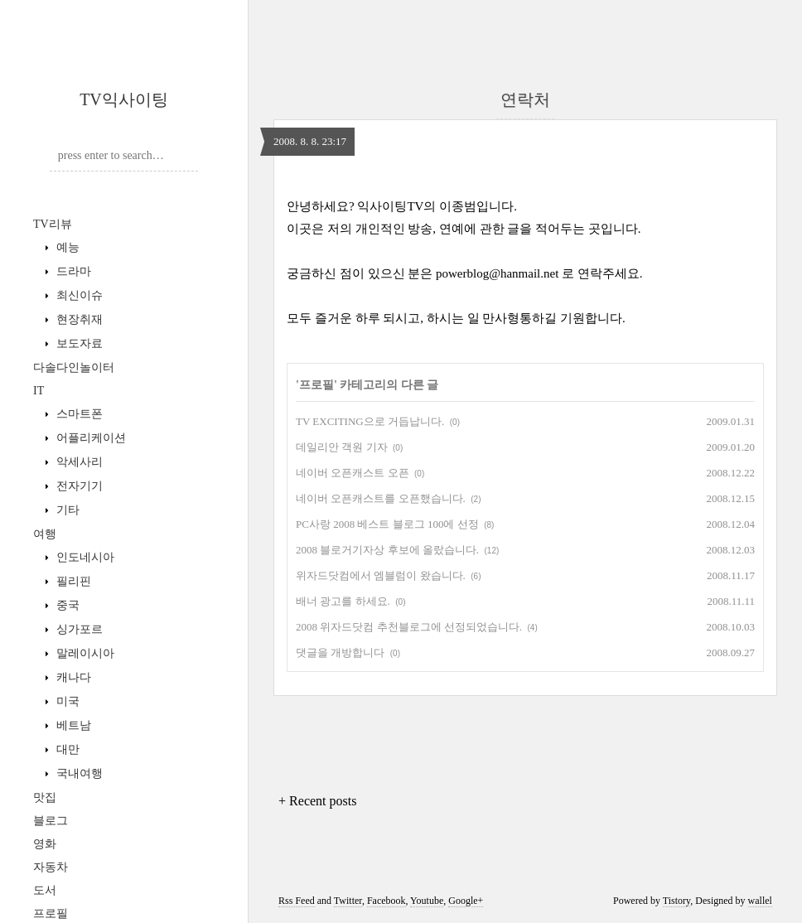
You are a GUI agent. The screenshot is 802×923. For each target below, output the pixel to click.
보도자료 (78, 343)
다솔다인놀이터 (73, 367)
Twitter (348, 900)
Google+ (465, 900)
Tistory (676, 900)
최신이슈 (78, 295)
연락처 (525, 99)
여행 (44, 534)
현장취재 (78, 319)
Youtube (426, 900)
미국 (66, 701)
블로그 (50, 820)
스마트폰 (78, 414)
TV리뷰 (52, 224)
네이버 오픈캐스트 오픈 (352, 472)
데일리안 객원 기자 (342, 447)
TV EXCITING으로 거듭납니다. (370, 421)
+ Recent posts (317, 801)
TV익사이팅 (124, 99)
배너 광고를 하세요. (343, 601)
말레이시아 (83, 653)
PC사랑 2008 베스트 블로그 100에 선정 (387, 524)
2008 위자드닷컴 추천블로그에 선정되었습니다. (409, 627)
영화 (44, 844)
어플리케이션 (89, 438)
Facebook (386, 900)
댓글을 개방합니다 (340, 652)
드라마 (72, 271)
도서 (44, 890)
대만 (66, 749)
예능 (66, 247)
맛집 (44, 797)
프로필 (50, 913)
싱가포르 (78, 629)
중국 (66, 605)
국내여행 (78, 773)
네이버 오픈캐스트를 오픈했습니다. (381, 498)
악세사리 (78, 462)
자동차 (50, 867)
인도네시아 (83, 557)
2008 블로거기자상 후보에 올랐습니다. (387, 550)
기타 (66, 510)
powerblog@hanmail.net (497, 273)
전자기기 (78, 486)
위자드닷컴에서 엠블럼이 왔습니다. (381, 575)
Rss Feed (296, 900)
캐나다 (72, 677)
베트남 (72, 725)
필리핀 (72, 581)
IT (38, 390)
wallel (760, 900)
